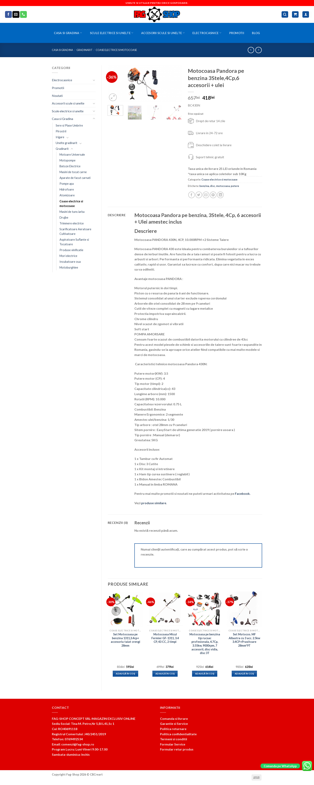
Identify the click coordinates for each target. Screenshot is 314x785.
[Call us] (23, 14)
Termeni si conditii (173, 739)
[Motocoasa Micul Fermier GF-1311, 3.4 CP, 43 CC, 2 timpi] (165, 609)
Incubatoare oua (70, 261)
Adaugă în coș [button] (125, 673)
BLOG (256, 33)
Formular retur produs (176, 749)
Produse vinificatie (71, 250)
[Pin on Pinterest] (213, 195)
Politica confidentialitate (178, 734)
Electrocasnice (206, 33)
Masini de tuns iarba (72, 211)
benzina (204, 186)
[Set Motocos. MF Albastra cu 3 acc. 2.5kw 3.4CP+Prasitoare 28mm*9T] (244, 609)
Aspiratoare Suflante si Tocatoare (74, 242)
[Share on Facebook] (191, 195)
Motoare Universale (72, 154)
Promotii (236, 33)
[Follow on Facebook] (8, 14)
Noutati (57, 95)
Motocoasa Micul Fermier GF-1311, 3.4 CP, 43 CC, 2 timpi (165, 638)
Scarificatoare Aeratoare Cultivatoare (75, 231)
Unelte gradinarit (66, 143)
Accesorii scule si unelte (163, 33)
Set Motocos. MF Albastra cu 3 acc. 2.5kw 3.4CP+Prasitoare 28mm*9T (244, 640)
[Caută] (285, 14)
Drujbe (63, 217)
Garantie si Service (174, 723)
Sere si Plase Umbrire (69, 125)
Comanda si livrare (174, 718)
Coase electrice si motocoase (116, 50)
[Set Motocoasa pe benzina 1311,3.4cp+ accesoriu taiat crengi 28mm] (125, 609)
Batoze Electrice (70, 166)
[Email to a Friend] (206, 195)
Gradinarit (84, 50)
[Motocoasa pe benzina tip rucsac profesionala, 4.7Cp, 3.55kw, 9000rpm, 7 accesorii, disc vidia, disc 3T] (204, 609)
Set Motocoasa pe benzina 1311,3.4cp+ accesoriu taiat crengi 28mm (125, 640)
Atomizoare (67, 195)
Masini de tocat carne (73, 172)
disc (212, 186)
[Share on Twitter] (198, 195)
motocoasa (223, 186)
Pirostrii (61, 131)
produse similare (153, 503)
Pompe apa (66, 183)
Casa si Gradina (68, 33)
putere (235, 186)
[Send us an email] (15, 14)
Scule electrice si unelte (111, 33)
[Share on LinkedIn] (220, 195)
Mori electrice (68, 256)
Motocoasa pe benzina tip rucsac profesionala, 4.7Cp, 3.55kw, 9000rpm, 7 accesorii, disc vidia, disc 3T (204, 644)
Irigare (60, 137)
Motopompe (67, 160)
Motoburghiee (68, 267)
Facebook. (243, 493)
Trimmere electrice (71, 223)
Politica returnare (173, 729)
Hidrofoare (66, 189)
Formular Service (172, 744)
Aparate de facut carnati (75, 178)
